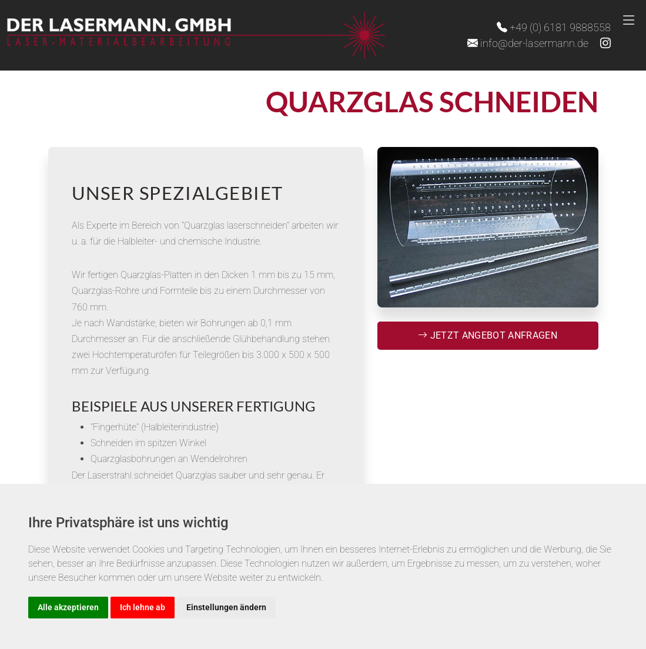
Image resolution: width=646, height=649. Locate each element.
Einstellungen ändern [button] (226, 607)
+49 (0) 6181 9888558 (554, 27)
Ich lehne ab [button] (142, 607)
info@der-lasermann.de (527, 43)
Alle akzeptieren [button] (68, 607)
